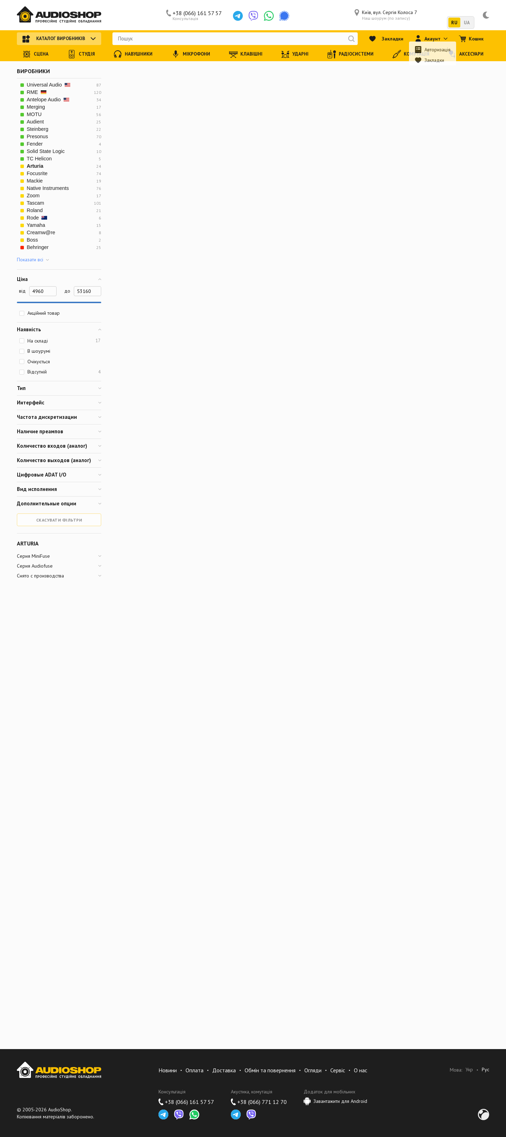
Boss (32, 240)
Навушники (133, 54)
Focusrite (37, 173)
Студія (81, 54)
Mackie (35, 181)
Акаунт (431, 38)
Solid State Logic (46, 151)
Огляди (313, 1070)
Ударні (295, 54)
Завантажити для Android (335, 1101)
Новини (167, 1070)
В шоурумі (34, 351)
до (67, 291)
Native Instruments (48, 188)
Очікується (34, 361)
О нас (360, 1070)
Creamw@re (41, 232)
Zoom (33, 195)
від (22, 291)
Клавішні (245, 54)
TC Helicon (39, 158)
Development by (483, 1114)
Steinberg (37, 129)
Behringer (37, 247)
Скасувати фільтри (59, 520)
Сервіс (337, 1070)
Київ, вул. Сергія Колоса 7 (386, 15)
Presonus (37, 136)
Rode (37, 218)
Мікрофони (190, 54)
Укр (469, 1070)
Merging (36, 107)
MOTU (34, 114)
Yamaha (36, 225)
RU (454, 23)
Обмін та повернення (270, 1070)
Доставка (224, 1070)
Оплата (194, 1070)
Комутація (411, 54)
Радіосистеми (350, 54)
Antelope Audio (48, 99)
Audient (35, 121)
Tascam (35, 203)
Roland (35, 210)
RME (36, 92)
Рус (485, 1070)
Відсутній (59, 372)
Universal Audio (48, 85)
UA (467, 23)
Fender (35, 144)
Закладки (386, 38)
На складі (59, 341)
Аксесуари (466, 54)
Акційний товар (39, 313)
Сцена (35, 54)
